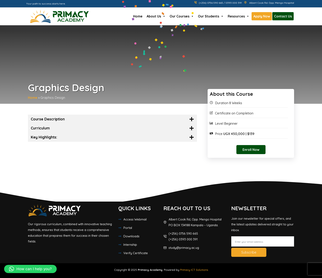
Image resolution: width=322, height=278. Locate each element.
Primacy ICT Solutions (194, 269)
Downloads (131, 236)
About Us (156, 16)
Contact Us (283, 16)
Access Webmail (135, 219)
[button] (30, 269)
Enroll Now (251, 150)
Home (138, 16)
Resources (238, 16)
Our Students (211, 16)
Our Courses (182, 16)
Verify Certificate (135, 253)
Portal (127, 227)
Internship (130, 244)
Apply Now (261, 16)
